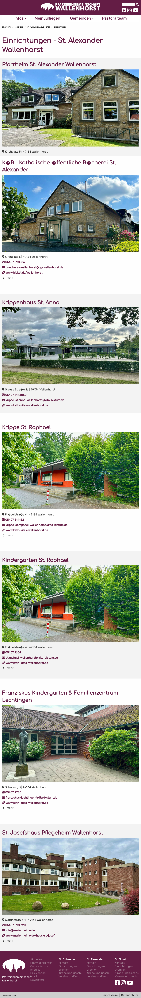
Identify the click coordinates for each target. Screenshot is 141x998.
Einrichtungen (60, 27)
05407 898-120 (14, 925)
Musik (34, 976)
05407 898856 (13, 262)
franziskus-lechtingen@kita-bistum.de (29, 797)
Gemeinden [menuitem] (80, 18)
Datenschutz (129, 995)
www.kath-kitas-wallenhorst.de (25, 405)
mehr (9, 277)
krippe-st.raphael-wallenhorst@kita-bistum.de (34, 525)
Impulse (35, 969)
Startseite (6, 27)
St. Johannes (67, 959)
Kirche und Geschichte (71, 973)
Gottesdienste (39, 966)
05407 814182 (13, 519)
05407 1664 (11, 652)
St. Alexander (95, 959)
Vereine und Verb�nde (71, 976)
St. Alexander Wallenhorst (38, 27)
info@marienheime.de (18, 930)
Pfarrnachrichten (41, 962)
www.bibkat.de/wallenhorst (22, 272)
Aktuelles (36, 959)
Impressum (110, 995)
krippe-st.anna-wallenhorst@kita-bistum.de (33, 400)
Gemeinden (19, 27)
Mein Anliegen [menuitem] (47, 18)
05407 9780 (11, 792)
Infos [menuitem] (19, 18)
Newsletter (37, 980)
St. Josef (120, 959)
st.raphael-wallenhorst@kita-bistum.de (30, 657)
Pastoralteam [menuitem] (114, 18)
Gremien (64, 969)
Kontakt (63, 962)
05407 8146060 (14, 395)
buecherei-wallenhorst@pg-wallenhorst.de (32, 267)
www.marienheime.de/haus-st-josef (28, 935)
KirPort (14, 995)
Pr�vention (38, 973)
